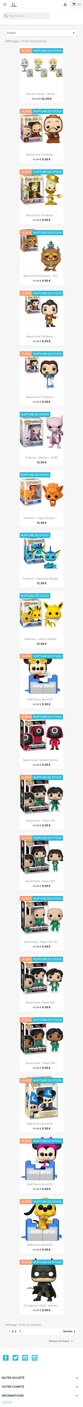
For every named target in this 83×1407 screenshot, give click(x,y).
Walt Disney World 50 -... (41, 699)
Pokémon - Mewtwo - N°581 (41, 457)
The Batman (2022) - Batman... (42, 1305)
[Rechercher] (26, 15)
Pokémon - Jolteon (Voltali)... (41, 639)
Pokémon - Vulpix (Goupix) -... (41, 518)
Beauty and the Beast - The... (41, 276)
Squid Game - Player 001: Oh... (41, 942)
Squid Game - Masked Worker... (41, 760)
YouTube (25, 1358)
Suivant (70, 1331)
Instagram (34, 1358)
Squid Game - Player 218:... (41, 820)
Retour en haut (61, 1341)
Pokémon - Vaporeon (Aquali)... (41, 578)
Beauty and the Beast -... (41, 154)
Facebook (6, 1358)
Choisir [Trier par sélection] (41, 33)
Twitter (15, 1358)
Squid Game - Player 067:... (41, 881)
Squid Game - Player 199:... (41, 1063)
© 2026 (7, 1402)
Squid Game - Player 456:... (42, 1002)
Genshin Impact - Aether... (41, 94)
